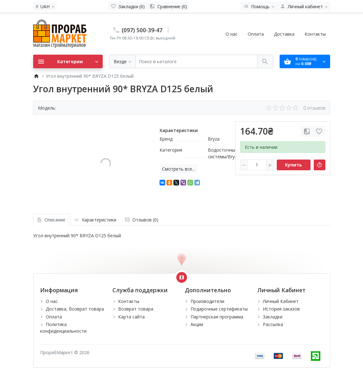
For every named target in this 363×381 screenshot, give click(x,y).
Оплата (256, 34)
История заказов (281, 309)
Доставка (284, 34)
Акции (197, 324)
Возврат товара (135, 309)
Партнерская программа (217, 317)
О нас (232, 34)
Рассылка (273, 324)
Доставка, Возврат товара (75, 309)
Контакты (315, 34)
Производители (207, 301)
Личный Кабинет (281, 301)
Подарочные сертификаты (219, 309)
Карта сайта (131, 317)
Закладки (272, 317)
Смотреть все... (178, 169)
